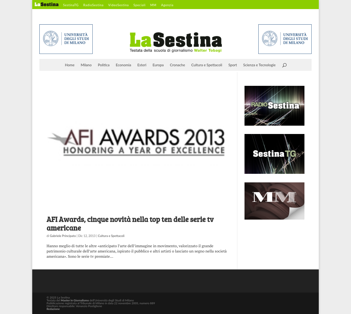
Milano (86, 65)
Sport (232, 65)
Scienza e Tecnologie (259, 65)
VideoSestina (118, 5)
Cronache (177, 65)
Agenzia (167, 5)
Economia (123, 65)
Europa (158, 65)
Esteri (141, 65)
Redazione (53, 309)
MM (153, 5)
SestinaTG (71, 5)
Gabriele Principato (63, 236)
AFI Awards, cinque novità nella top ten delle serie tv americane (130, 223)
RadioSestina (93, 5)
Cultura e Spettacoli (206, 65)
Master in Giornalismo (75, 300)
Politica (104, 65)
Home (69, 65)
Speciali (139, 5)
